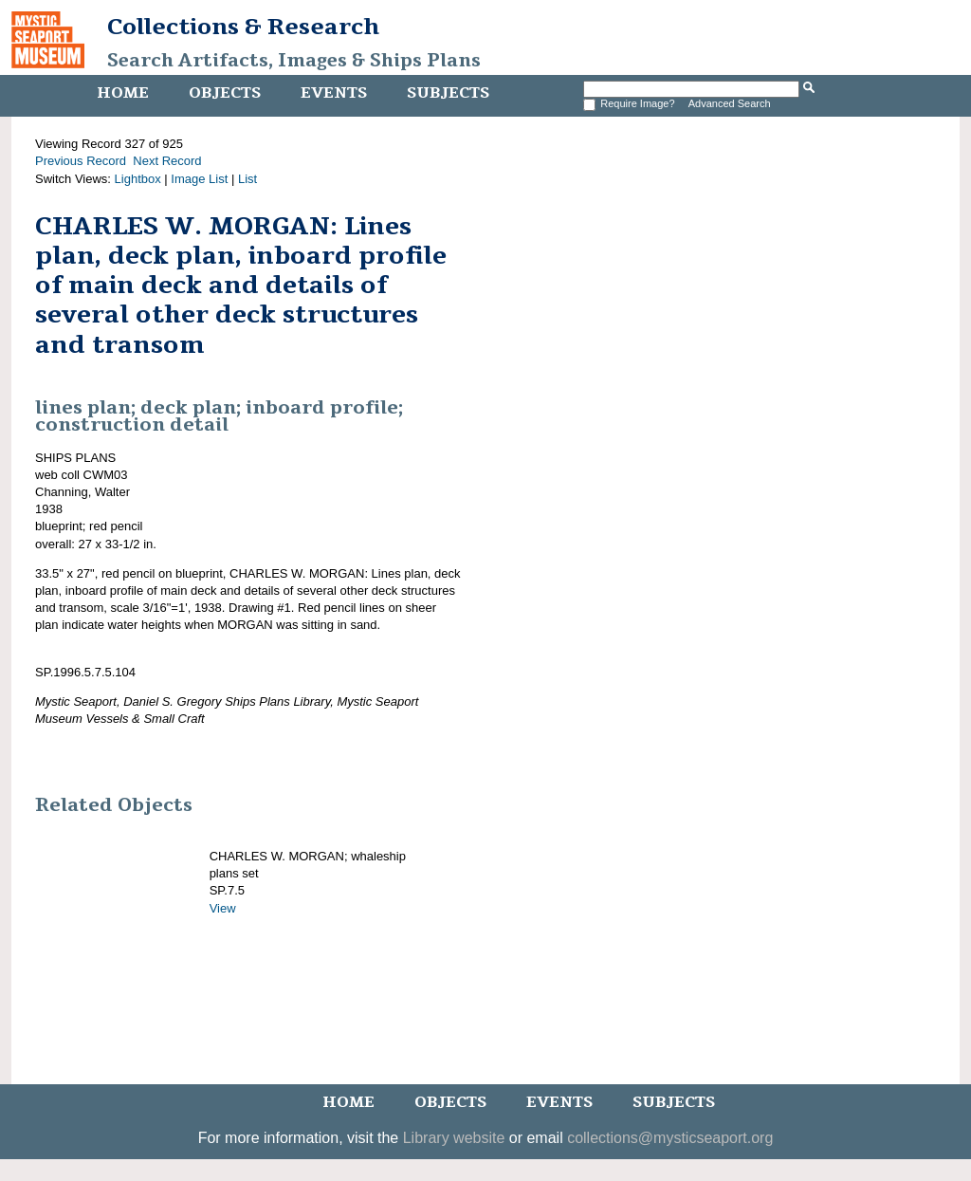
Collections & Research (243, 26)
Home (123, 93)
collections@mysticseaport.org (670, 1138)
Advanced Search (729, 103)
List (247, 179)
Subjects (448, 93)
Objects (225, 93)
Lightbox (138, 179)
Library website (454, 1138)
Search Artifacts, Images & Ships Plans (294, 60)
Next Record (167, 161)
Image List (199, 179)
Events (334, 93)
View (223, 908)
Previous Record (80, 161)
